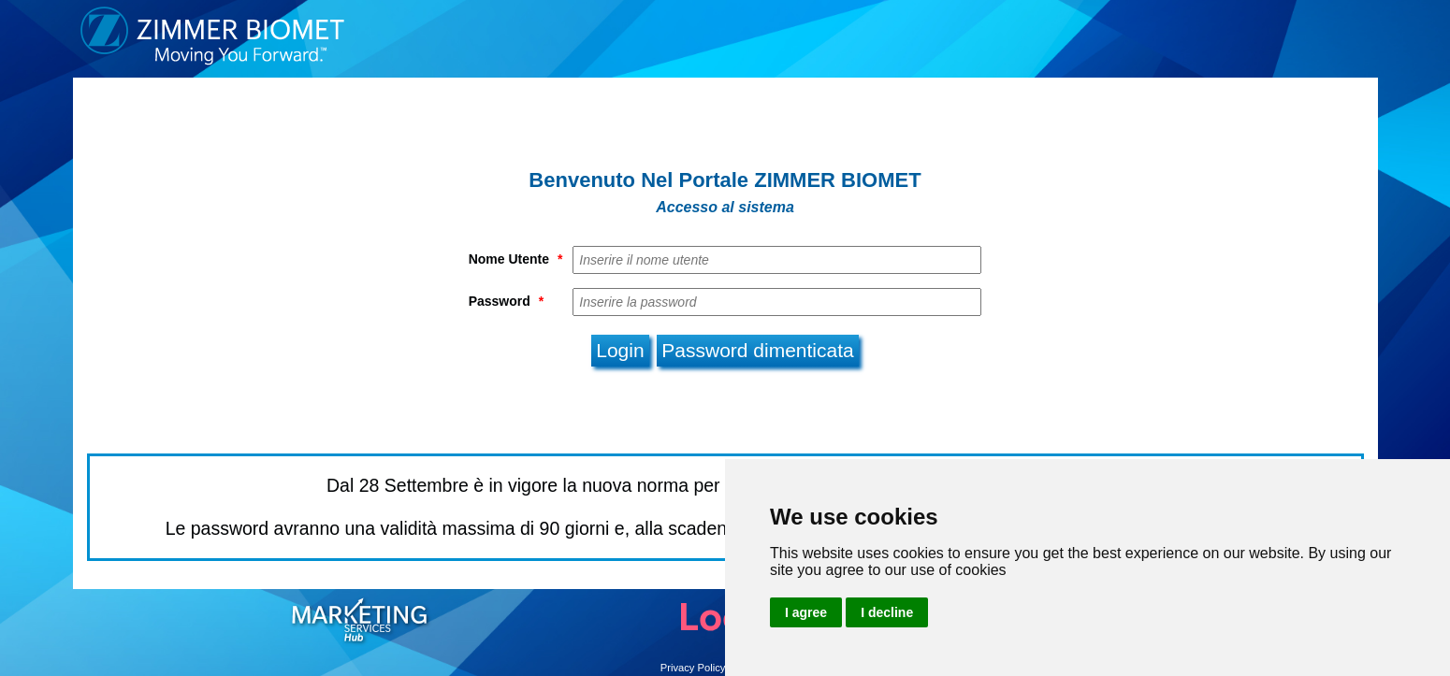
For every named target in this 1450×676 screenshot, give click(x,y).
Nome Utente (516, 259)
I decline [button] (887, 612)
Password (506, 301)
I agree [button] (806, 612)
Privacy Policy (693, 667)
